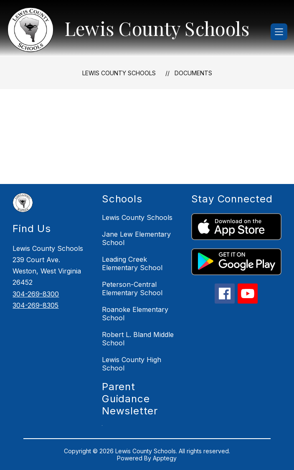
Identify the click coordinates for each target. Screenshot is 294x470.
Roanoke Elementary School (135, 313)
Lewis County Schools (119, 73)
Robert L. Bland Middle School (138, 338)
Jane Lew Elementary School (136, 238)
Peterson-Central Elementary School (132, 288)
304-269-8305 (35, 305)
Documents (193, 73)
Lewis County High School (131, 363)
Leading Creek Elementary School (132, 263)
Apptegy (165, 458)
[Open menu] (279, 31)
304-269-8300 (36, 294)
